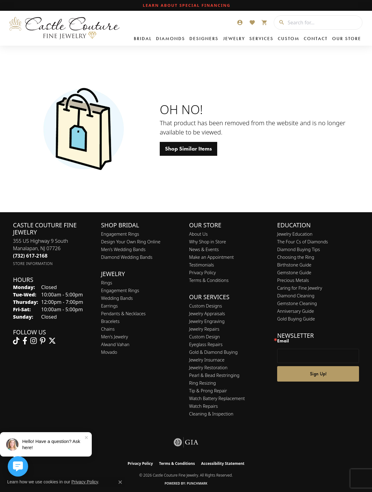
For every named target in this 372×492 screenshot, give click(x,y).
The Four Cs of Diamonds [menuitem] (302, 242)
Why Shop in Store (207, 242)
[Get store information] (33, 263)
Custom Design (204, 337)
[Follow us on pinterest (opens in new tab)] (42, 341)
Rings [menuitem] (106, 283)
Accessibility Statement (222, 463)
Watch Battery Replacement (217, 398)
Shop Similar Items (188, 148)
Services (261, 38)
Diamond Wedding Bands (126, 257)
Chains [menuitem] (108, 329)
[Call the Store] (30, 255)
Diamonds (170, 38)
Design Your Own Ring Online (130, 242)
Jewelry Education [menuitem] (294, 234)
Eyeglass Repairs (205, 344)
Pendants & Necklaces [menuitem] (123, 313)
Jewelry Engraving (207, 321)
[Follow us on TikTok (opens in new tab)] (16, 341)
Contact (316, 38)
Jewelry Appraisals (207, 313)
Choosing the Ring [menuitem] (295, 257)
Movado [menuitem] (109, 352)
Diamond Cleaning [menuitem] (296, 296)
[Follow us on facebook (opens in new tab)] (25, 341)
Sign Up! (318, 373)
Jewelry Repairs (204, 329)
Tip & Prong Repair (208, 391)
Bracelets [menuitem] (110, 321)
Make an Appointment (211, 257)
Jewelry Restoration (208, 367)
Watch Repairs (203, 406)
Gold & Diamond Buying (213, 352)
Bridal (143, 38)
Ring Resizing (202, 383)
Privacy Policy (202, 272)
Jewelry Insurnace (206, 360)
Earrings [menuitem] (109, 306)
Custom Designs (205, 306)
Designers (203, 38)
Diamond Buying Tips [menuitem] (298, 249)
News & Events (204, 249)
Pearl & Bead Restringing (214, 375)
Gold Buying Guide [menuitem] (296, 319)
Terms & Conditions (209, 280)
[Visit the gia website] (186, 442)
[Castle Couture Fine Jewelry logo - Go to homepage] (64, 28)
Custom (288, 38)
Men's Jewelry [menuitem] (114, 337)
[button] (240, 22)
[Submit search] (279, 22)
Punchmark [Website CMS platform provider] (197, 483)
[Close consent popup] (120, 482)
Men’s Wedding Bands (123, 249)
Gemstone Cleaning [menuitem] (297, 303)
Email (283, 341)
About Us (198, 234)
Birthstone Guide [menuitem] (294, 265)
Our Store (346, 38)
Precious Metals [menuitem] (293, 280)
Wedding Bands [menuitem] (117, 298)
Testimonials (201, 265)
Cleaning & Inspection (211, 414)
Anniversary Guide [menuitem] (295, 311)
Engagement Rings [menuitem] (120, 290)
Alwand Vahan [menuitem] (115, 344)
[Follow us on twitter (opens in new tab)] (52, 341)
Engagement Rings (120, 234)
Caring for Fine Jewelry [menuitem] (299, 288)
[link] (186, 5)
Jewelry (234, 38)
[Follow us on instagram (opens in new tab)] (33, 341)
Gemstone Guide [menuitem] (294, 272)
